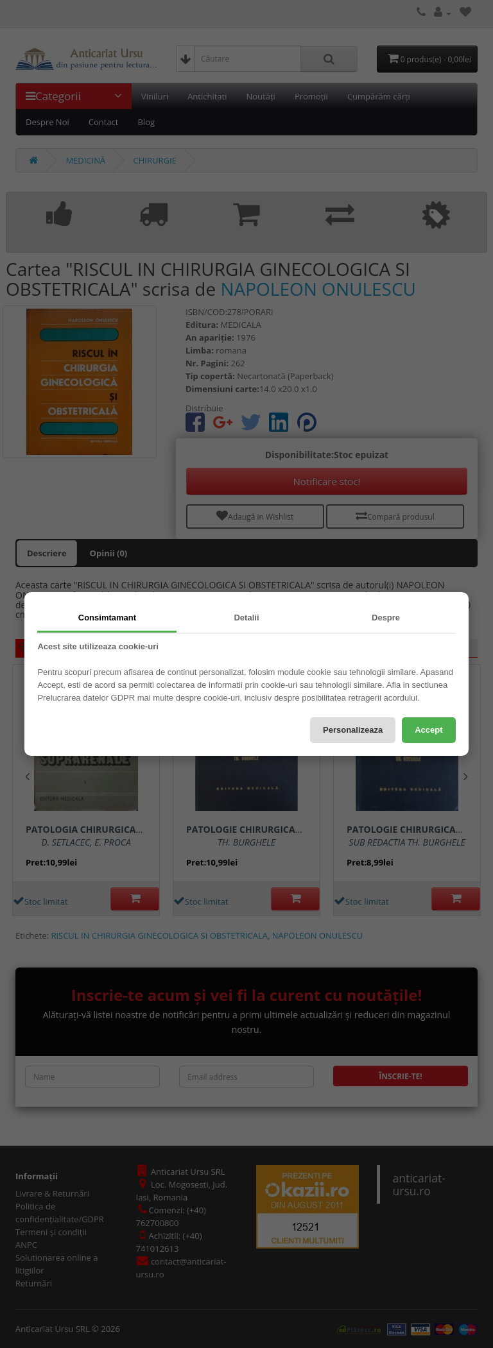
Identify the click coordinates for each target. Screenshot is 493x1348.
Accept (428, 730)
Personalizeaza (353, 730)
